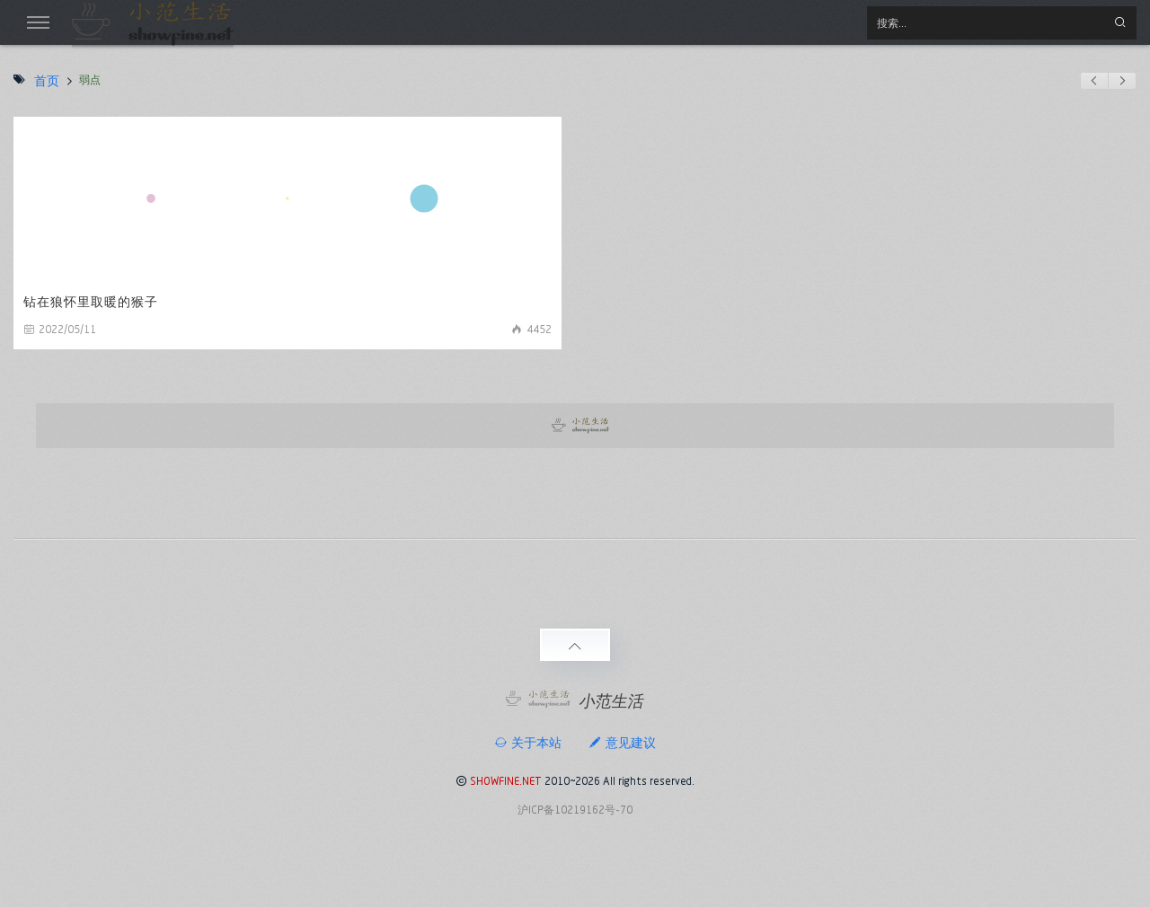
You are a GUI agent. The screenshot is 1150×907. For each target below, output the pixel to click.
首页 (46, 81)
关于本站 (528, 742)
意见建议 (622, 742)
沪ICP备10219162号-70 (575, 809)
